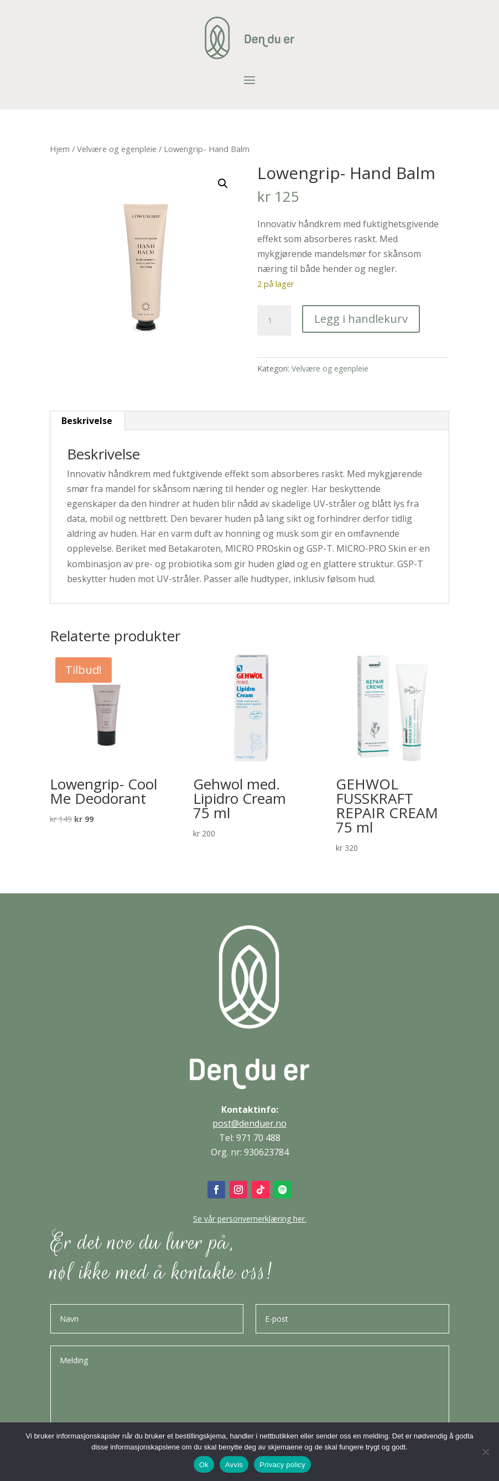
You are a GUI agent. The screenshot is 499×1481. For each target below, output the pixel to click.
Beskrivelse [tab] (86, 421)
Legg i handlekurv (361, 318)
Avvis (234, 1465)
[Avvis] (485, 1451)
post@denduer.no (249, 1123)
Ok (204, 1465)
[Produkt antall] (273, 320)
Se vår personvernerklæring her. (249, 1218)
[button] (223, 183)
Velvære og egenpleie (117, 148)
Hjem (60, 148)
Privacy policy (282, 1465)
